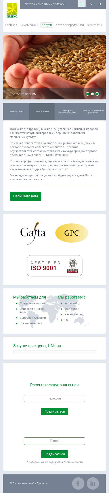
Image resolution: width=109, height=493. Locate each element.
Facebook (78, 483)
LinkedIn (93, 483)
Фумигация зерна (16, 111)
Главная (11, 25)
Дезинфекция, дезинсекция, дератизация (93, 111)
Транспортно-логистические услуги (67, 111)
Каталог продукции (69, 25)
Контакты (94, 25)
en (90, 4)
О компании (29, 25)
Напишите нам (25, 196)
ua (99, 4)
